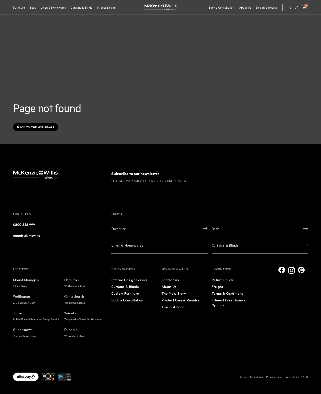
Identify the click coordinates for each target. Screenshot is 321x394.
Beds (33, 7)
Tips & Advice (173, 306)
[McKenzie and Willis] (160, 7)
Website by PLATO (297, 376)
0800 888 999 (24, 224)
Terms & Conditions (227, 293)
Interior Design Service (129, 279)
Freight (217, 286)
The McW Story (174, 293)
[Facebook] (281, 270)
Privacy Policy (274, 376)
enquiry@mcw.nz (26, 235)
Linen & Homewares (53, 7)
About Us (245, 7)
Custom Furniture (125, 293)
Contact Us (170, 279)
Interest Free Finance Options (229, 302)
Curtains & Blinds (81, 7)
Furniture (19, 7)
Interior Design (106, 7)
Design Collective (266, 7)
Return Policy (222, 279)
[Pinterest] (301, 270)
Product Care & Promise (181, 300)
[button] (304, 7)
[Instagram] (291, 270)
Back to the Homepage (35, 127)
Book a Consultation (221, 7)
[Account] (297, 7)
